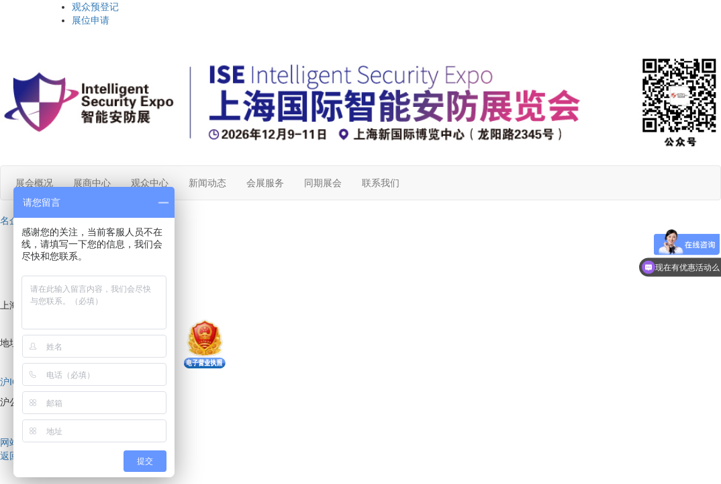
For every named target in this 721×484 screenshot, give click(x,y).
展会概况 (34, 182)
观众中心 (150, 182)
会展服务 (265, 182)
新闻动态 (207, 182)
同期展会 (323, 182)
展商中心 (92, 182)
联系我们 (380, 182)
